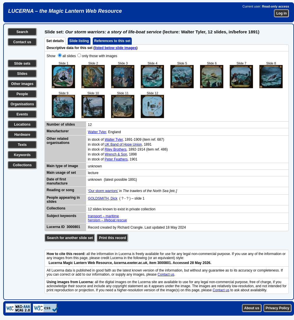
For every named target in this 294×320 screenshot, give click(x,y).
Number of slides (61, 124)
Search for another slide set (70, 238)
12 (90, 125)
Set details (55, 41)
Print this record (112, 238)
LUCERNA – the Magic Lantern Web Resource (65, 11)
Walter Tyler (97, 132)
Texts (22, 145)
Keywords (22, 155)
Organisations (22, 104)
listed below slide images (115, 48)
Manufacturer (58, 131)
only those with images (99, 56)
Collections (22, 165)
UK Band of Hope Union (123, 144)
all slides (69, 56)
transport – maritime (103, 216)
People (22, 94)
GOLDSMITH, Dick (102, 198)
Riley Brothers (115, 149)
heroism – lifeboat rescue (107, 220)
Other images (22, 84)
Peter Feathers (116, 159)
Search (22, 32)
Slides (22, 74)
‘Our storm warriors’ (103, 191)
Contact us (22, 42)
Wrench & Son (116, 154)
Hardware (22, 135)
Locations (22, 124)
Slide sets (22, 64)
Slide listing (79, 41)
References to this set (112, 41)
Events (22, 114)
